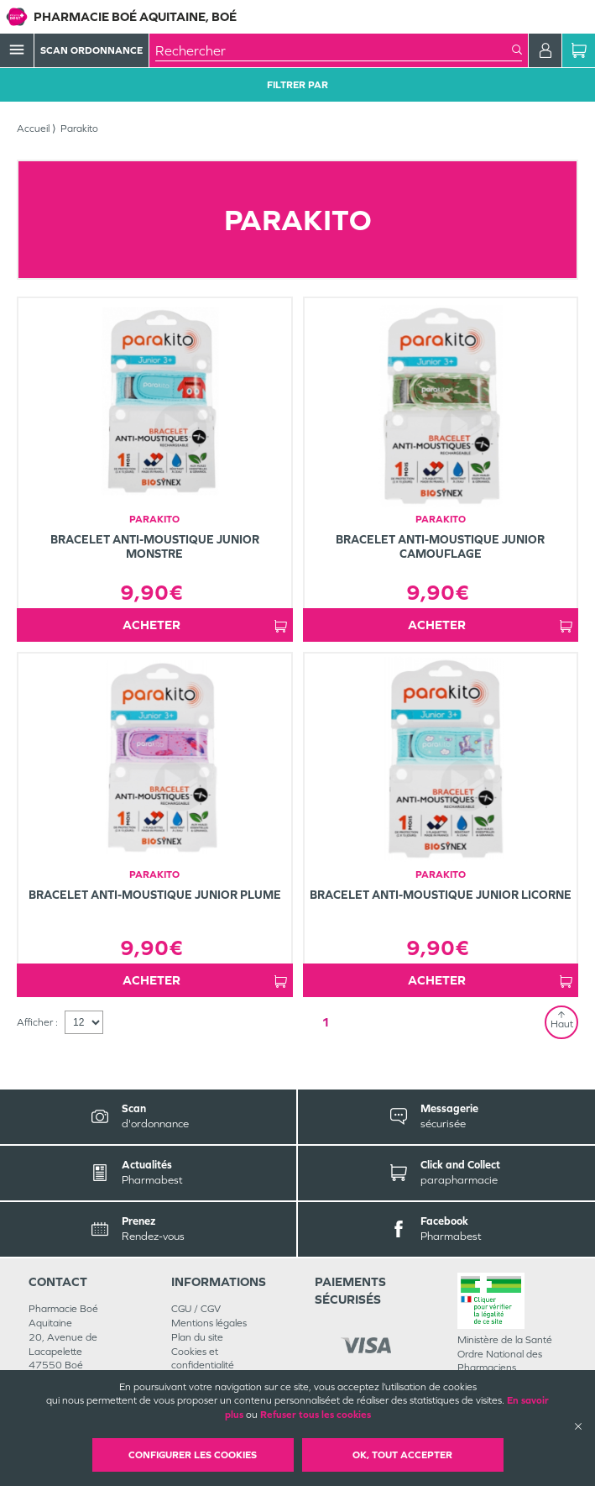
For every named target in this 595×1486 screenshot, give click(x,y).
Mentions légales (209, 1323)
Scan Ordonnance (91, 50)
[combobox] (333, 50)
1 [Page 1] (325, 1022)
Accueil (33, 128)
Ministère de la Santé (504, 1340)
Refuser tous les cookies (315, 1414)
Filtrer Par (297, 85)
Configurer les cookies (192, 1455)
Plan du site (197, 1337)
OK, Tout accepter (402, 1455)
